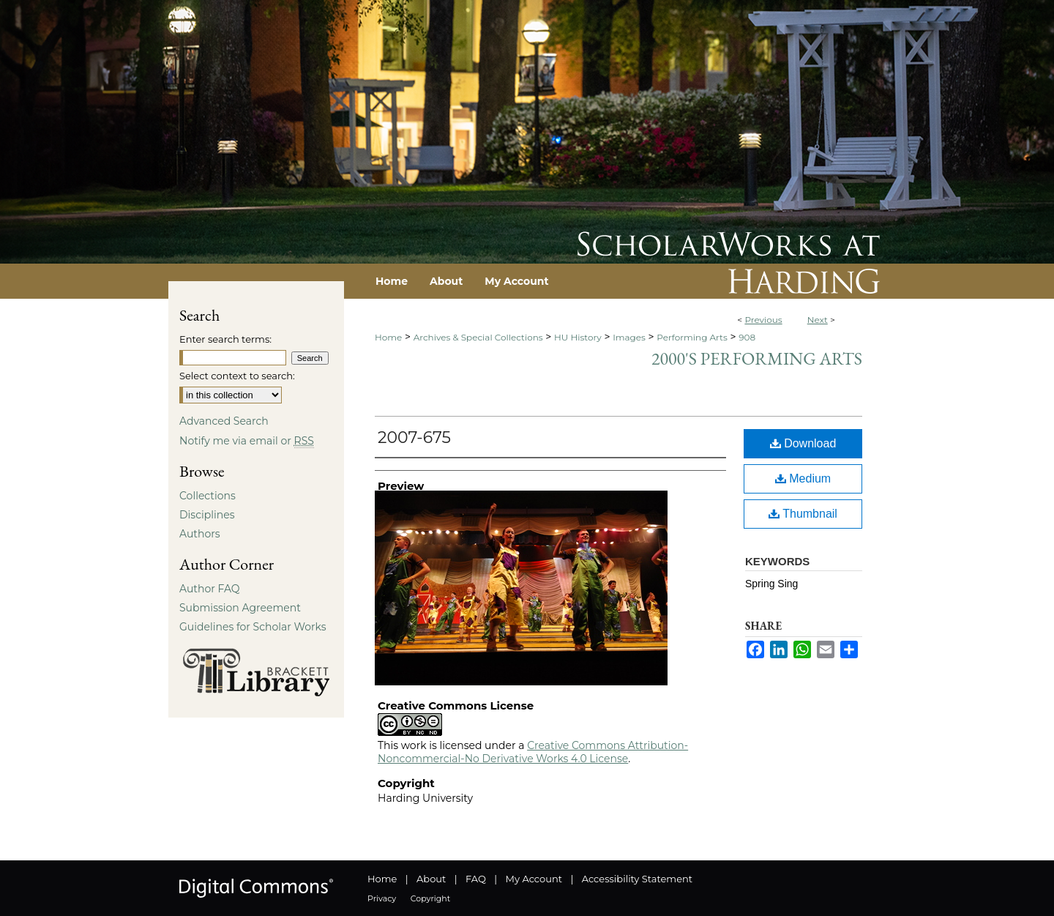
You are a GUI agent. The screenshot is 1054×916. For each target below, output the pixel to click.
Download (803, 443)
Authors (199, 533)
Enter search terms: (225, 339)
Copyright (430, 898)
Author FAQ (209, 588)
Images (629, 337)
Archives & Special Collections (478, 337)
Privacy (381, 898)
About (431, 879)
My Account (534, 879)
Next (817, 319)
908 (747, 337)
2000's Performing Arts (756, 358)
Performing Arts (692, 337)
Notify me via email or (246, 440)
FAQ (476, 879)
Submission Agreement (240, 607)
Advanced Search (224, 421)
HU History (578, 337)
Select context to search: (237, 375)
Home (388, 337)
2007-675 (414, 437)
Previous (763, 319)
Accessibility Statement (637, 879)
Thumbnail (803, 513)
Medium (803, 478)
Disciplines (206, 514)
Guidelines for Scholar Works (252, 626)
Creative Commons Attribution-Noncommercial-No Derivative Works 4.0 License (533, 752)
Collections (207, 495)
